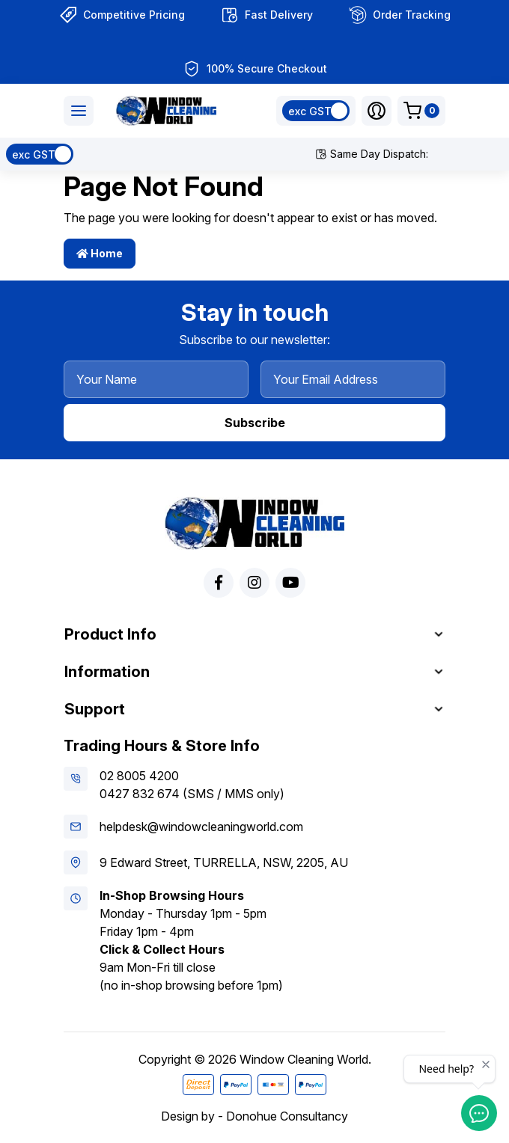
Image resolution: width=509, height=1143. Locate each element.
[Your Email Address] (352, 379)
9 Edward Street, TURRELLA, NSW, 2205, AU (224, 862)
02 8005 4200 (139, 775)
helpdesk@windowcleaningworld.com (201, 826)
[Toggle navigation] (79, 111)
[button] (376, 111)
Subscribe (255, 422)
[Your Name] (156, 379)
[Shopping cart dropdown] (421, 111)
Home (99, 253)
